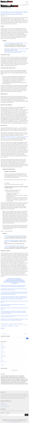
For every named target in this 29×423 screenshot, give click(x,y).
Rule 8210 (26, 383)
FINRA (2, 323)
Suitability (15, 382)
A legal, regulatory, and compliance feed (14, 279)
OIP (14, 383)
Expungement (3, 377)
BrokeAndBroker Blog (4, 404)
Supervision (13, 380)
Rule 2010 (8, 383)
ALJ (1, 380)
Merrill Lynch (4, 380)
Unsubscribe (7, 412)
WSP (13, 383)
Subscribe (2, 412)
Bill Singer (2, 345)
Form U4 (17, 383)
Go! (27, 338)
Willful (11, 383)
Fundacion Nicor (21, 323)
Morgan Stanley (3, 355)
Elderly (5, 383)
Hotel (1, 353)
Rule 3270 (11, 382)
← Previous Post (3, 333)
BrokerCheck (8, 380)
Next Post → (26, 333)
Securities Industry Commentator (5, 382)
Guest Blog (6, 377)
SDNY (19, 382)
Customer (11, 323)
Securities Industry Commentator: (14, 278)
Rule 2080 (2, 383)
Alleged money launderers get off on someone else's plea (15, 48)
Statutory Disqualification (24, 380)
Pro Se (23, 383)
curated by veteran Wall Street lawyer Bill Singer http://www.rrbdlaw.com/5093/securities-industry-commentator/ (14, 282)
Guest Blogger (11, 377)
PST (1, 363)
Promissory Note (23, 382)
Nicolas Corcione (3, 356)
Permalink (2, 328)
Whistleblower (18, 380)
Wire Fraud (20, 383)
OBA (1, 358)
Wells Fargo (21, 377)
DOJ (17, 382)
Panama (16, 323)
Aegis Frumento (15, 377)
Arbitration (6, 323)
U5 (24, 377)
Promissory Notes (3, 361)
